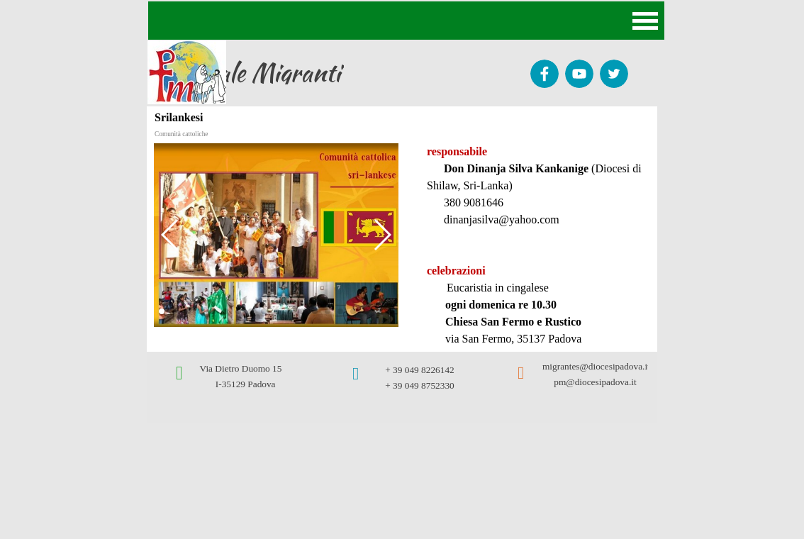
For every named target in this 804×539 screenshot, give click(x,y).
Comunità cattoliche (181, 134)
